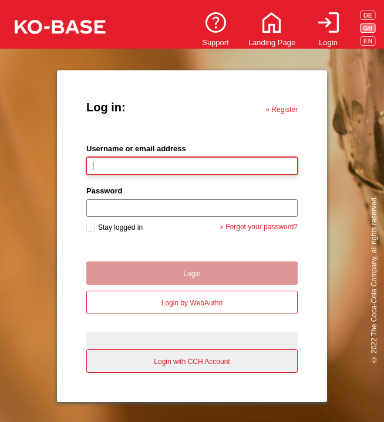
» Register (281, 110)
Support (215, 42)
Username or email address (136, 148)
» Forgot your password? (259, 227)
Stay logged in (120, 227)
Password (104, 190)
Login (328, 42)
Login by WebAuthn (192, 303)
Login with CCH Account (192, 362)
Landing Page (271, 42)
